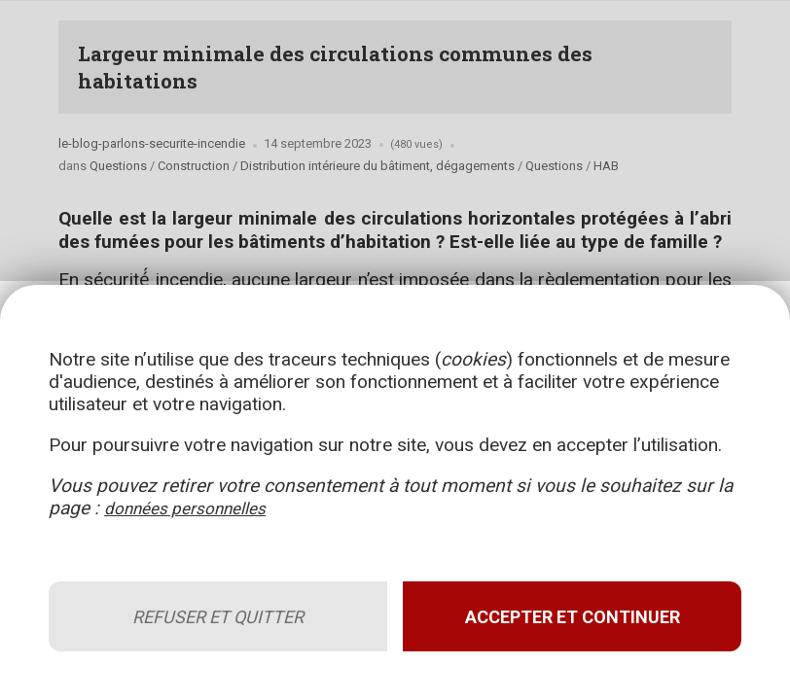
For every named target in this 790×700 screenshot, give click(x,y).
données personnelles (229, 494)
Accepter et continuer (565, 603)
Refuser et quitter (224, 603)
